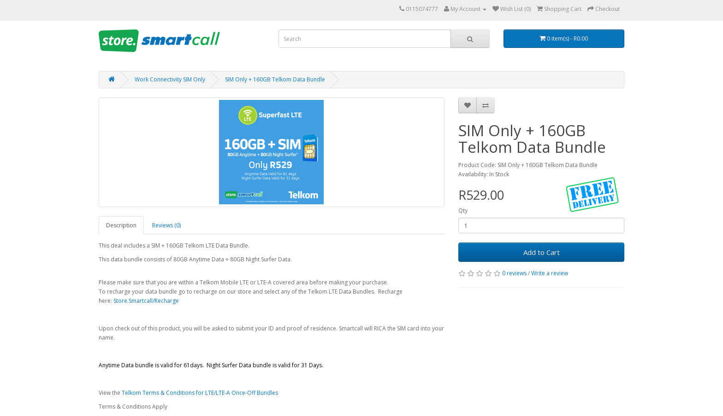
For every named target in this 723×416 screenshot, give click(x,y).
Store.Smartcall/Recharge (146, 301)
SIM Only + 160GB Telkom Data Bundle (275, 79)
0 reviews (514, 273)
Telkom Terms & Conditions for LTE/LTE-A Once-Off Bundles (200, 393)
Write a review (549, 273)
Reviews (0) (166, 225)
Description (121, 225)
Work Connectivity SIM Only (170, 79)
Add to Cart (541, 252)
